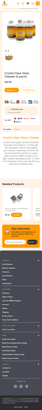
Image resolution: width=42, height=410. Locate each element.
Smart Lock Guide (8, 339)
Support (5, 375)
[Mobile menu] (38, 3)
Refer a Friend (7, 297)
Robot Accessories (12, 8)
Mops (4, 279)
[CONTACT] (21, 364)
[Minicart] (33, 3)
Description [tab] (7, 129)
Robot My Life (16, 398)
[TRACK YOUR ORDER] (21, 325)
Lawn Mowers (7, 276)
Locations (5, 372)
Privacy (26, 407)
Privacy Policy (7, 316)
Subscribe (31, 242)
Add (17, 215)
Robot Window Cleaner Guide (13, 354)
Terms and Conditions (10, 320)
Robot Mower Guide (9, 347)
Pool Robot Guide (8, 351)
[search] (18, 3)
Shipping (5, 312)
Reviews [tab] (17, 129)
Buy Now (10, 90)
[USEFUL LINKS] (21, 289)
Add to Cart (30, 90)
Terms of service (18, 407)
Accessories (6, 283)
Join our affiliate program (11, 301)
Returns (5, 308)
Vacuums (5, 272)
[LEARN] (21, 335)
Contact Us (6, 368)
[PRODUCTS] (21, 260)
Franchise (5, 293)
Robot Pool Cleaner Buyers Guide (14, 343)
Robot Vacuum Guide (10, 358)
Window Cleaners (8, 268)
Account (5, 304)
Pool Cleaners (7, 264)
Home (4, 8)
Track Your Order (8, 329)
